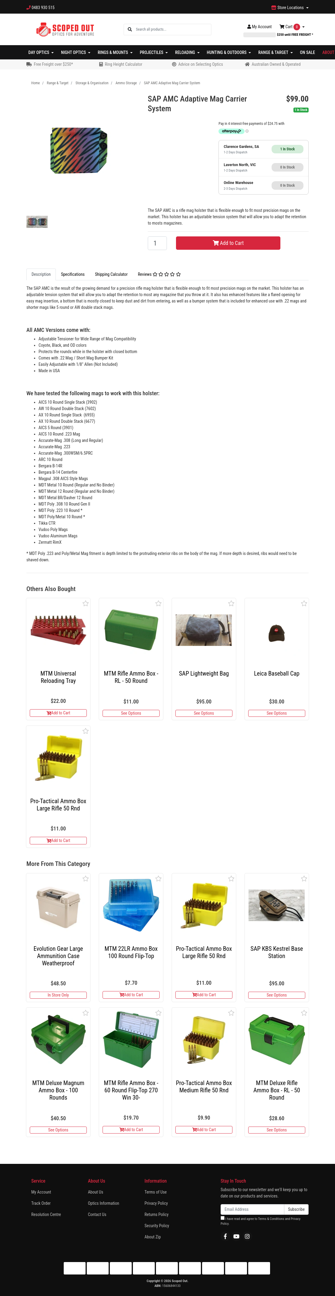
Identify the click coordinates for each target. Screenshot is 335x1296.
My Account (41, 1192)
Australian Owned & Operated (276, 64)
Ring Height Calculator (123, 64)
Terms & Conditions (271, 1219)
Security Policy (156, 1225)
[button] (86, 603)
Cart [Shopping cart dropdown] (290, 27)
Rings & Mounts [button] (113, 52)
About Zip (152, 1236)
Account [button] (259, 26)
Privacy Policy (156, 1203)
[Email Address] (252, 1209)
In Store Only (58, 995)
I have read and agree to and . (260, 1221)
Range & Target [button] (273, 52)
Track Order (41, 1203)
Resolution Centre (46, 1214)
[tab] (41, 274)
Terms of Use (155, 1192)
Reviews (159, 274)
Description (41, 274)
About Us (95, 1192)
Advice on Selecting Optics (200, 64)
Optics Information (103, 1203)
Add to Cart (228, 243)
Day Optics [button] (39, 52)
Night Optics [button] (74, 52)
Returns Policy (156, 1214)
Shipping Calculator (111, 274)
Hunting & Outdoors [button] (227, 52)
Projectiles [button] (152, 52)
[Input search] (173, 29)
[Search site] (130, 29)
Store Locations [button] (288, 7)
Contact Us (97, 1214)
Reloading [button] (185, 52)
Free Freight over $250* (53, 64)
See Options (131, 713)
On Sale (307, 52)
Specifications (73, 274)
